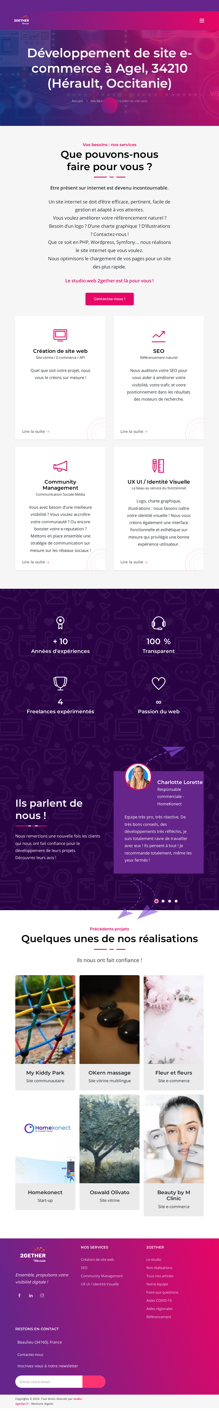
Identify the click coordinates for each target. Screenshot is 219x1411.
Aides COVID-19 (158, 1303)
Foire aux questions (162, 1294)
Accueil (77, 101)
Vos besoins (99, 101)
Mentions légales (42, 1406)
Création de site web (131, 101)
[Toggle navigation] (202, 21)
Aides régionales (159, 1311)
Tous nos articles (159, 1278)
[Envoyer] (93, 1384)
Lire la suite (35, 432)
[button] (156, 904)
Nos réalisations (159, 1270)
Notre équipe (157, 1286)
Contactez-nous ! (109, 299)
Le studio (153, 1262)
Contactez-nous (30, 1357)
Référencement (158, 1319)
